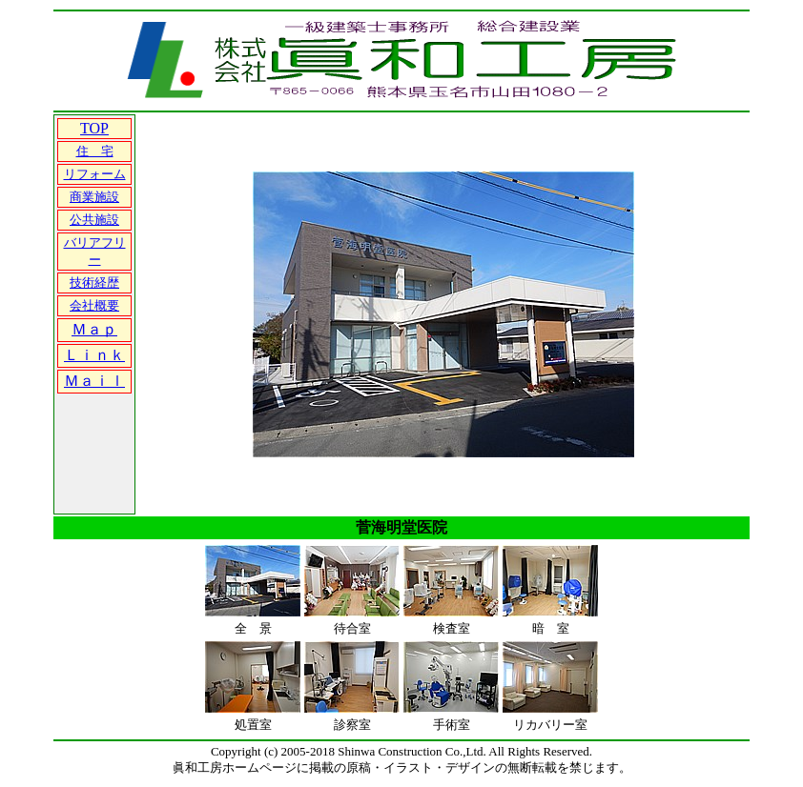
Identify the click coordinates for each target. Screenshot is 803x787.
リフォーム (95, 174)
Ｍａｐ (94, 329)
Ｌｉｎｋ (94, 355)
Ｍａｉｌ (94, 381)
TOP (94, 128)
